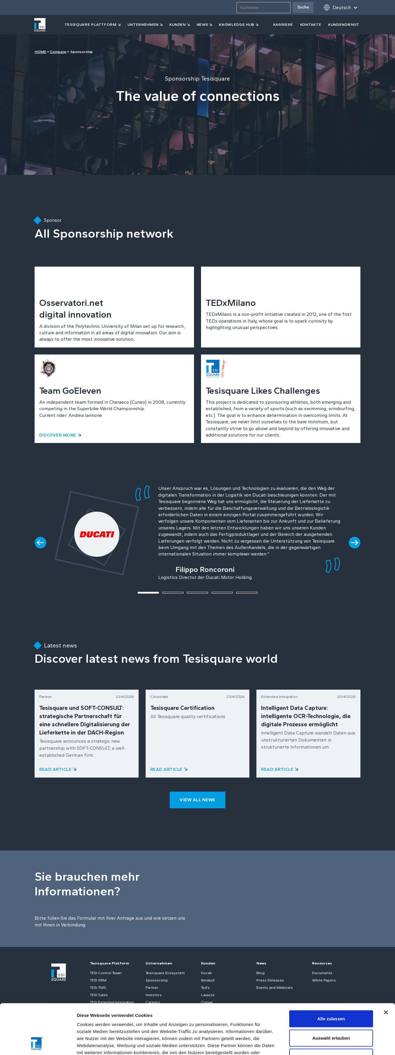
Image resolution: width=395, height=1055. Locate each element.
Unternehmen (143, 24)
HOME (40, 52)
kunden (177, 24)
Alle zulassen (331, 971)
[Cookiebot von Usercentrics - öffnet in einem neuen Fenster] (38, 1043)
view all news (197, 799)
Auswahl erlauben (331, 990)
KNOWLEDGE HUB (236, 24)
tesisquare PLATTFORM (90, 24)
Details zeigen (311, 1043)
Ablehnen (331, 1010)
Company (58, 52)
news (202, 24)
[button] (340, 7)
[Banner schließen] (386, 965)
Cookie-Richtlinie (195, 1019)
